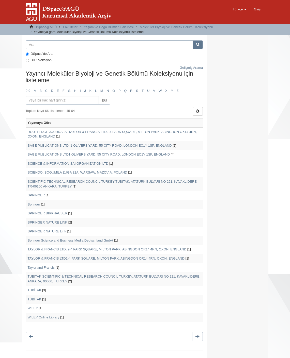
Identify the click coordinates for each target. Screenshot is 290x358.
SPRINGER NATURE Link (47, 231)
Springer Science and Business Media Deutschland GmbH (70, 240)
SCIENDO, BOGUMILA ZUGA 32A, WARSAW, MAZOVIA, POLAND (77, 172)
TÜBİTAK (34, 299)
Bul (104, 100)
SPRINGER (36, 195)
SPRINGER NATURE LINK (48, 222)
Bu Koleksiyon (39, 60)
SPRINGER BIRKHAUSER (47, 213)
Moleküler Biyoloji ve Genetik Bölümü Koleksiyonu (176, 27)
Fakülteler (70, 27)
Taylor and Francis (41, 267)
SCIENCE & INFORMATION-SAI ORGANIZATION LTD (68, 163)
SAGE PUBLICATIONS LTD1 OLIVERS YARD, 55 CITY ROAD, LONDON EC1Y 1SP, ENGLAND (99, 154)
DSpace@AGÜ (46, 27)
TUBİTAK (34, 290)
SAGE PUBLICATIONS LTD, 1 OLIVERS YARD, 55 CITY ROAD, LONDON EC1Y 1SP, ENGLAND (100, 145)
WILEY (33, 308)
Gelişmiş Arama (191, 68)
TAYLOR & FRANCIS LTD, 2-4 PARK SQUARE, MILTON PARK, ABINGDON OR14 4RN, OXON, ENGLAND (107, 249)
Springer (34, 204)
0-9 (28, 91)
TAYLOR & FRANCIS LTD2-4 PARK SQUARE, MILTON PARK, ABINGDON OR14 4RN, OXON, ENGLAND (106, 258)
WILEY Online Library (43, 317)
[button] (239, 9)
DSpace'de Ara (39, 54)
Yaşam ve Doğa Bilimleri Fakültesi (108, 27)
